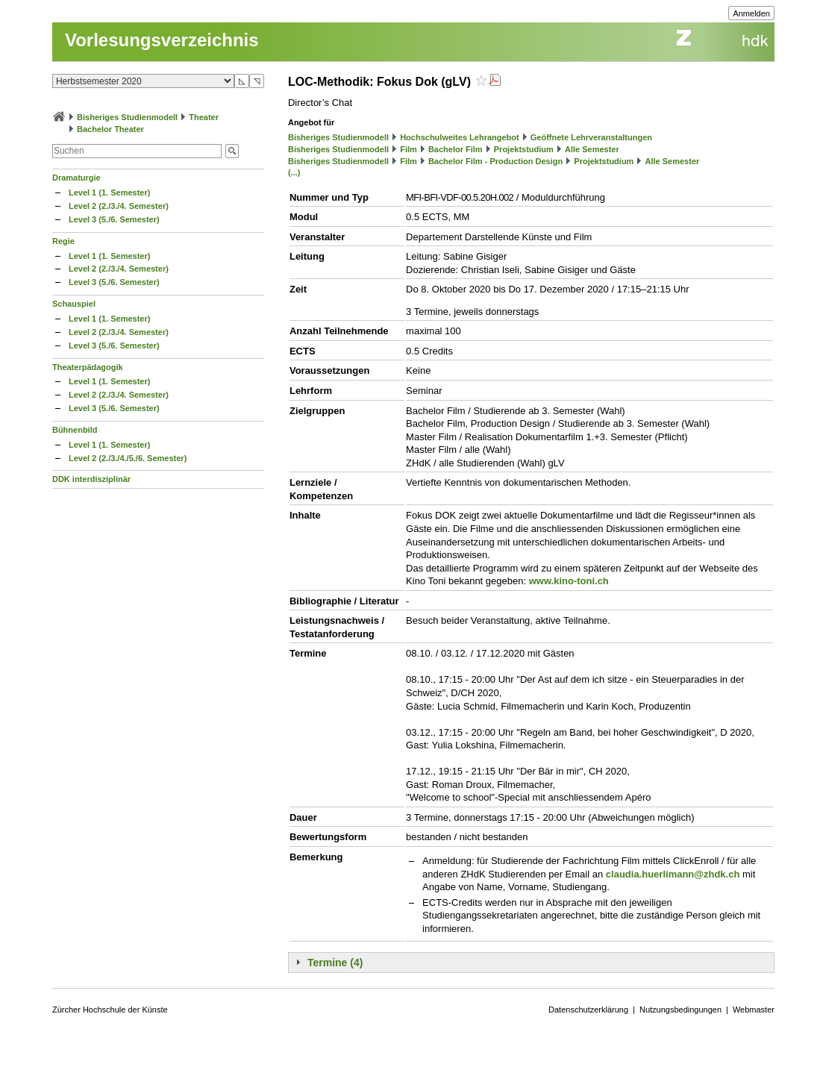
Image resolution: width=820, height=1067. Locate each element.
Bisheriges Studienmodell (127, 117)
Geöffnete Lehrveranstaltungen (591, 137)
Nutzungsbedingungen (680, 1009)
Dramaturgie (76, 177)
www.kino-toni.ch (569, 580)
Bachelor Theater (110, 129)
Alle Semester (592, 149)
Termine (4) (335, 963)
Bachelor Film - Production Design (495, 161)
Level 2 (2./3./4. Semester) (119, 205)
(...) (294, 172)
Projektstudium (524, 149)
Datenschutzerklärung (588, 1009)
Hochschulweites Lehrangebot (459, 137)
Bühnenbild (75, 429)
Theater (204, 117)
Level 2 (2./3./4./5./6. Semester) (128, 458)
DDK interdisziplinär (91, 479)
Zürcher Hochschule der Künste (110, 1009)
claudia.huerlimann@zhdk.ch (673, 874)
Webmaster (753, 1009)
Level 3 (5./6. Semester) (114, 219)
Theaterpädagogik (87, 367)
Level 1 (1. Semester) (109, 192)
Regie (63, 241)
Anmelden (751, 13)
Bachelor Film (455, 149)
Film (408, 149)
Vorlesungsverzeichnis (162, 40)
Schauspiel (74, 303)
